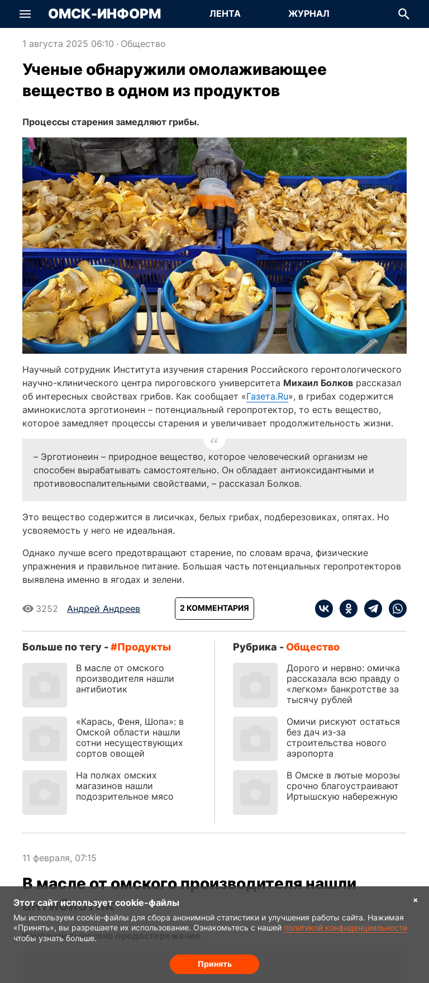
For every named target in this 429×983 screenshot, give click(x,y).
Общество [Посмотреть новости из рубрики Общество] (143, 43)
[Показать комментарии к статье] (214, 608)
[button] (25, 14)
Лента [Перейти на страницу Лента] (225, 13)
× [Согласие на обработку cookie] (415, 899)
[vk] (324, 609)
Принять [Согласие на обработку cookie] (215, 963)
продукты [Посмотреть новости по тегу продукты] (144, 647)
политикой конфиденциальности (345, 927)
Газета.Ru (267, 396)
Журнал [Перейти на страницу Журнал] (309, 13)
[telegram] (370, 609)
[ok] (345, 609)
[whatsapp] (394, 609)
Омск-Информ (104, 14)
